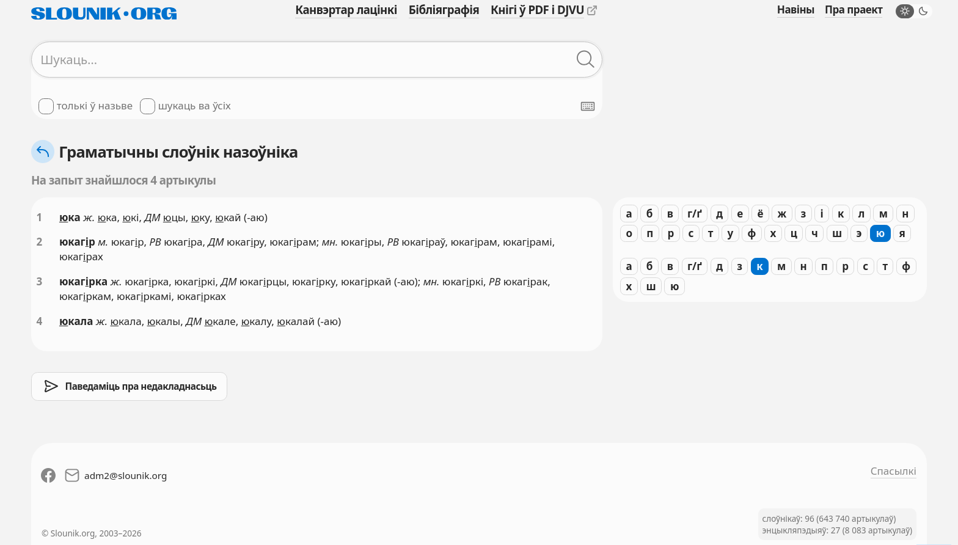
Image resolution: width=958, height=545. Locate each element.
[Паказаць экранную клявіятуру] (587, 106)
